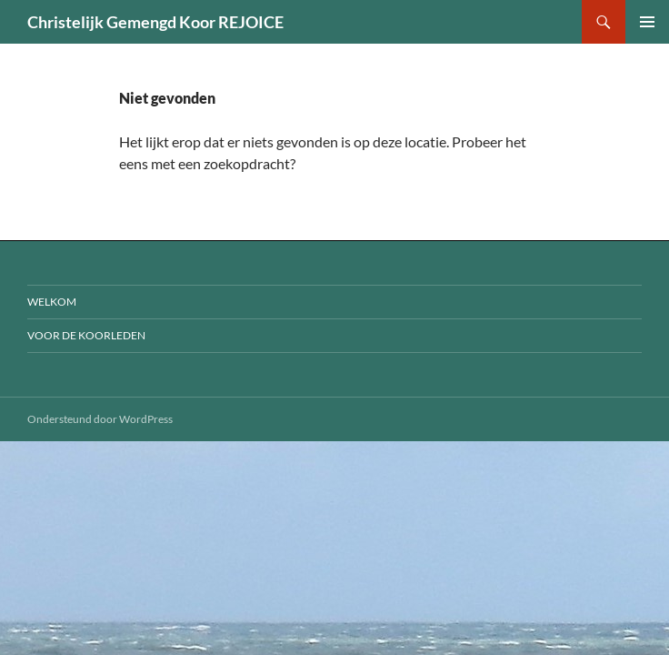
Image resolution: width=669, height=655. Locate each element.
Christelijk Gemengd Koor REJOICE (155, 22)
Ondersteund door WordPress (100, 419)
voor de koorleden (86, 335)
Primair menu (647, 22)
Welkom (51, 301)
